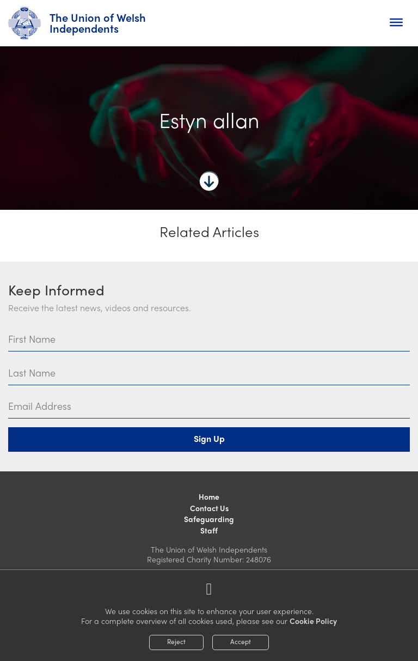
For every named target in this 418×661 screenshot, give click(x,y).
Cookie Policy (313, 620)
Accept (240, 641)
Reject (176, 641)
